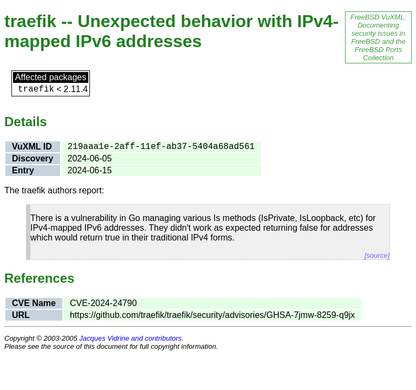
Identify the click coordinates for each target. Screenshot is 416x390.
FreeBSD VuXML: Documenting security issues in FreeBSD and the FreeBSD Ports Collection (378, 37)
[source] (377, 255)
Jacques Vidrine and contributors (130, 338)
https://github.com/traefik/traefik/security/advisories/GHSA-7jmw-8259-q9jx (212, 315)
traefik (36, 89)
